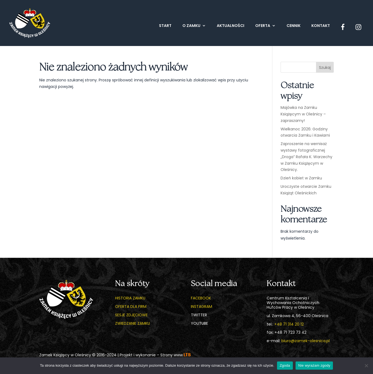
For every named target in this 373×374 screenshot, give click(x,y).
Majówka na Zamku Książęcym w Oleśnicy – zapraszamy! (303, 114)
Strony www (175, 355)
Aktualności (230, 26)
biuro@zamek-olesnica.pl (305, 341)
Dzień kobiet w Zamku (301, 178)
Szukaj (325, 67)
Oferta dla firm (130, 306)
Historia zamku (130, 298)
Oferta (262, 26)
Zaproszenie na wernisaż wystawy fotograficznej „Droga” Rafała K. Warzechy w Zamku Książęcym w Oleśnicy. (306, 156)
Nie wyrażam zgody (314, 365)
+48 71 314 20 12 (289, 324)
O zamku (191, 26)
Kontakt (320, 26)
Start (165, 26)
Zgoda (285, 365)
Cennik (293, 26)
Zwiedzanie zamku (132, 323)
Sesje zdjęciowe (131, 315)
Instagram (201, 306)
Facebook (201, 298)
